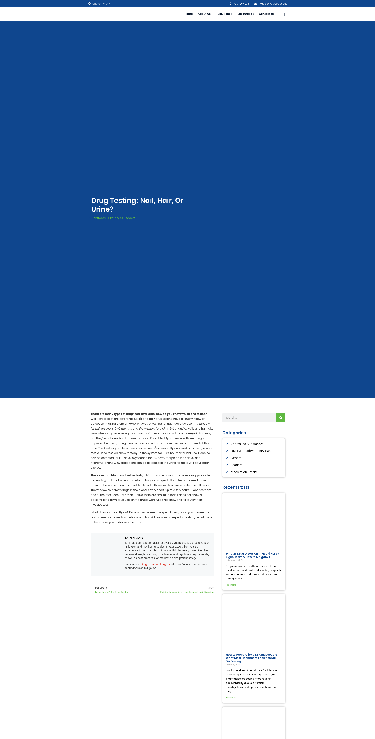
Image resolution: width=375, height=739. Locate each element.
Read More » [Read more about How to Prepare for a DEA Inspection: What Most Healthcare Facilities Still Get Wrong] (231, 697)
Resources (245, 14)
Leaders (129, 218)
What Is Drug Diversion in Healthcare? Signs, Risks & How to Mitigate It (252, 555)
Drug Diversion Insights (155, 564)
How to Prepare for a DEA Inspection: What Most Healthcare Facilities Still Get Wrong (251, 658)
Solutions (225, 14)
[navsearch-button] (285, 14)
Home (188, 14)
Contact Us (266, 14)
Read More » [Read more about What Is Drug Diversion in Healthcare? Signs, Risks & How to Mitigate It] (231, 585)
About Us (205, 14)
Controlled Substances (107, 218)
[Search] (280, 417)
